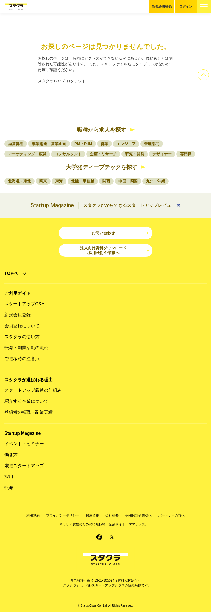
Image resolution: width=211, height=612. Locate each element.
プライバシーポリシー (62, 515)
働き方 (11, 454)
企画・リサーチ (103, 154)
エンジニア (126, 144)
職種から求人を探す (101, 130)
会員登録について (22, 325)
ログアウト (76, 81)
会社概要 (112, 515)
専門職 (185, 154)
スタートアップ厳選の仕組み (33, 390)
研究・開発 (134, 154)
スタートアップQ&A (24, 303)
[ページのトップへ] (203, 74)
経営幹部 (15, 144)
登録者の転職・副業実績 (28, 412)
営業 (104, 144)
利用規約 (33, 515)
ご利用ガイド (17, 293)
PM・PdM (83, 144)
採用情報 (92, 515)
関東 (43, 181)
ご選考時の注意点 (22, 358)
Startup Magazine (22, 433)
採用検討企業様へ (138, 515)
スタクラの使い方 (22, 336)
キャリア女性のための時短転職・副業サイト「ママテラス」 (103, 524)
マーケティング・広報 (27, 154)
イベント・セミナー (24, 443)
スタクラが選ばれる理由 (28, 379)
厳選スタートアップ (24, 465)
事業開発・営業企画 (49, 144)
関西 (106, 181)
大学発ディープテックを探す (101, 167)
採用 (8, 476)
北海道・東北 (19, 181)
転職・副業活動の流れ (26, 347)
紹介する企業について (26, 401)
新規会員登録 (162, 7)
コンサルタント (68, 154)
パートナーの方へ (171, 515)
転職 (8, 487)
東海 (59, 181)
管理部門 (151, 144)
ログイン (185, 7)
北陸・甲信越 (82, 181)
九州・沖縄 (155, 181)
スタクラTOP (49, 81)
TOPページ (15, 273)
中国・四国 (128, 181)
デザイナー (162, 154)
